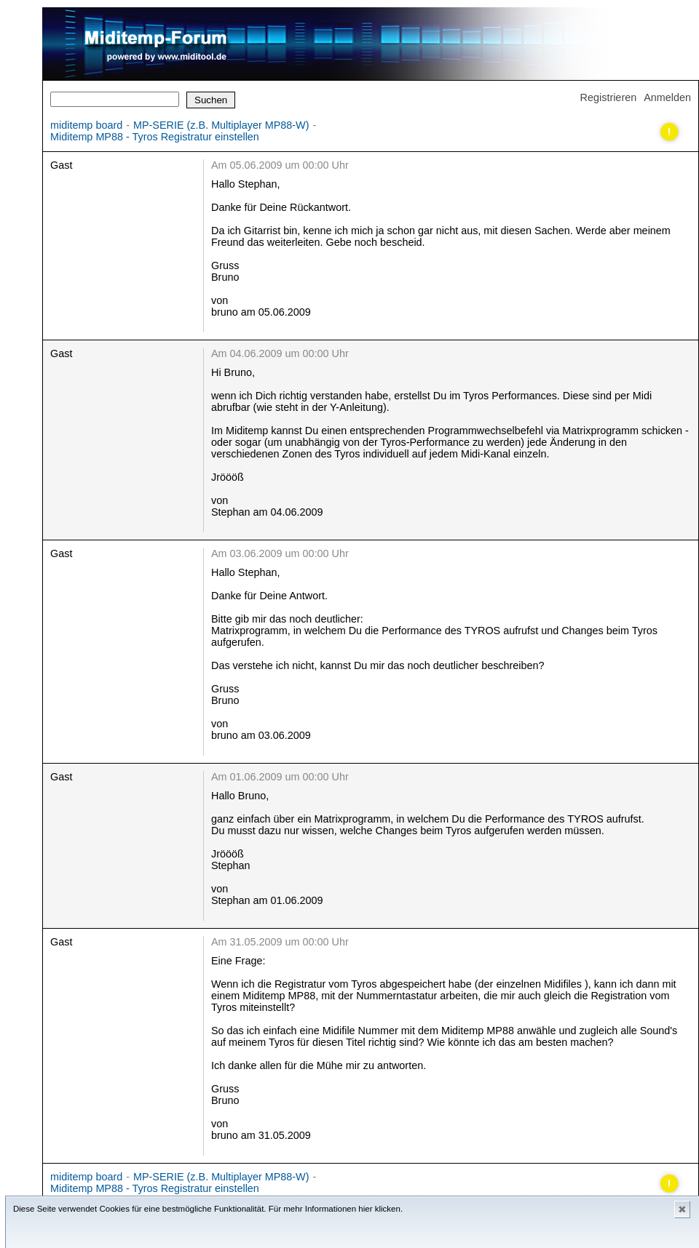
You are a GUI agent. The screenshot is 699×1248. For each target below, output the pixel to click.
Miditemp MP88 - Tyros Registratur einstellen (154, 137)
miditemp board (86, 125)
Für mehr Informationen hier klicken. (336, 1208)
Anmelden (667, 97)
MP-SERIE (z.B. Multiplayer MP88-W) (221, 125)
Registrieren (608, 97)
